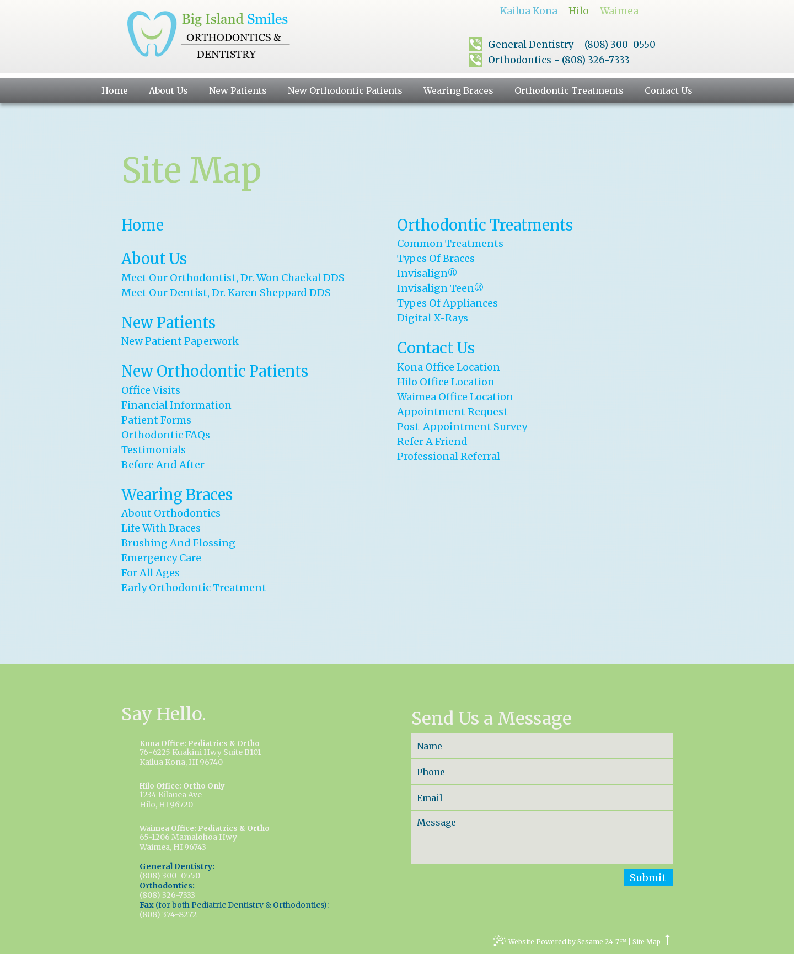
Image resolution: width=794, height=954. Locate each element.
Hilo (578, 11)
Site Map (646, 942)
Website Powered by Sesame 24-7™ (559, 943)
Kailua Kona (528, 11)
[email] (542, 797)
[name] (542, 745)
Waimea (619, 11)
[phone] (542, 771)
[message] (542, 837)
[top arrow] (667, 942)
